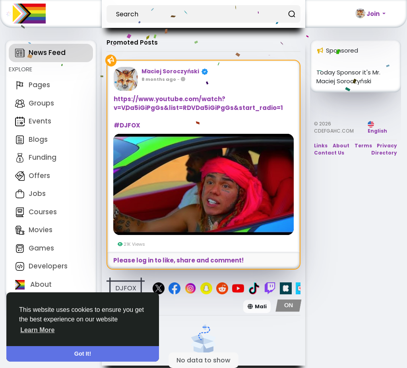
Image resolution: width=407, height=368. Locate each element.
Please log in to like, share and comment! (178, 260)
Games (34, 248)
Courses (36, 212)
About (33, 285)
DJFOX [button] (125, 288)
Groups (34, 103)
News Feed (40, 52)
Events (33, 121)
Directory (384, 152)
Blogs (31, 139)
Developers (41, 266)
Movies (33, 230)
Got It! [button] (82, 353)
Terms (363, 145)
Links (321, 145)
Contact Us (329, 152)
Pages (32, 85)
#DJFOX (127, 125)
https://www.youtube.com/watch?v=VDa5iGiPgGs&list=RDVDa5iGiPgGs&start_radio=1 (198, 103)
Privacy (387, 145)
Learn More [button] (37, 330)
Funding (35, 157)
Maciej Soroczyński (170, 71)
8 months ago (158, 79)
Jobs (30, 193)
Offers (32, 175)
